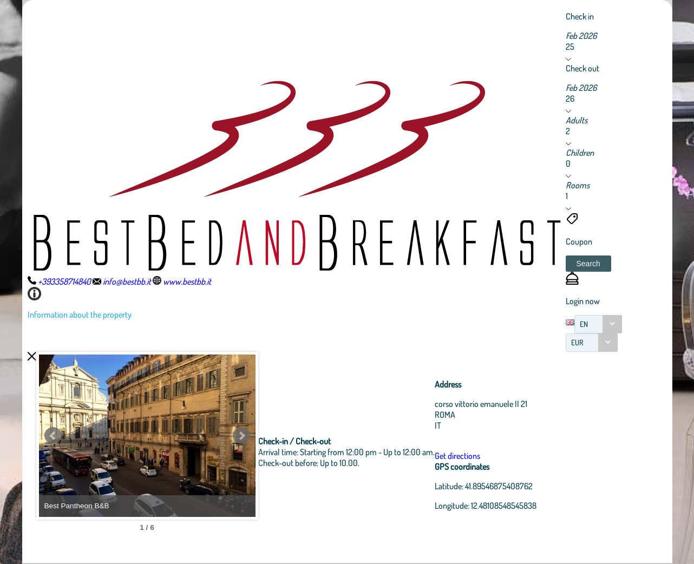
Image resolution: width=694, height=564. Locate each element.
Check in (580, 16)
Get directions (457, 455)
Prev (53, 435)
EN (584, 324)
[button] (588, 263)
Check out (582, 68)
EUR (577, 342)
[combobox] (598, 324)
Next (241, 435)
